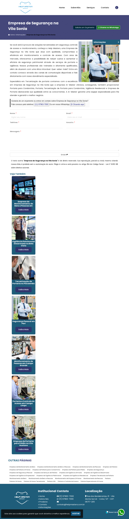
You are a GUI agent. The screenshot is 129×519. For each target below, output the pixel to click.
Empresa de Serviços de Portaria (45, 473)
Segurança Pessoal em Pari (23, 322)
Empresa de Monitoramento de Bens (22, 467)
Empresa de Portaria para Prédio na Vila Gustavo (23, 443)
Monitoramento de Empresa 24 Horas (68, 478)
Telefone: (14, 122)
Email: (69, 113)
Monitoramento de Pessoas (93, 478)
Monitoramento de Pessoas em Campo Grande (23, 363)
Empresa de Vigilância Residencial (75, 476)
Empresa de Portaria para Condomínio (46, 470)
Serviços (91, 7)
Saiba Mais (23, 209)
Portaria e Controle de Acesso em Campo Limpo (23, 403)
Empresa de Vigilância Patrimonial (49, 476)
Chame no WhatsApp (108, 27)
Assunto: (70, 122)
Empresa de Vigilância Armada (70, 473)
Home (62, 7)
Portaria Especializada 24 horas (92, 481)
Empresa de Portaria (110, 467)
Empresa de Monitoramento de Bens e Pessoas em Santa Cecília (23, 204)
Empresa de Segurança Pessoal (21, 473)
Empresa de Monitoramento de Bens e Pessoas (54, 467)
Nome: (13, 113)
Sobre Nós (75, 7)
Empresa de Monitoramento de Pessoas (87, 467)
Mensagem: (15, 131)
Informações (45, 507)
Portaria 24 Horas (16, 481)
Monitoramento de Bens (18, 478)
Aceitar (75, 513)
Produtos (43, 501)
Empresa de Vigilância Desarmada (96, 473)
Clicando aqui (77, 104)
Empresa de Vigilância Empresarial (22, 476)
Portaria (108, 478)
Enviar (64, 155)
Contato (105, 7)
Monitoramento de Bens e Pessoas (41, 478)
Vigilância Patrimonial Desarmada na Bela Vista (23, 243)
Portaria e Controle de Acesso (68, 481)
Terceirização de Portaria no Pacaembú (23, 282)
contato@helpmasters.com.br (71, 504)
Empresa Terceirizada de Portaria (102, 476)
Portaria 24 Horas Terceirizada (34, 481)
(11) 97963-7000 (41, 104)
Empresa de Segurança (95, 470)
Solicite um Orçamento (84, 27)
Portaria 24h (51, 481)
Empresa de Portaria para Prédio (73, 470)
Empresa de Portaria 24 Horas (20, 470)
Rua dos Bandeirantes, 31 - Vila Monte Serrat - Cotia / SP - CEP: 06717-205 (99, 499)
